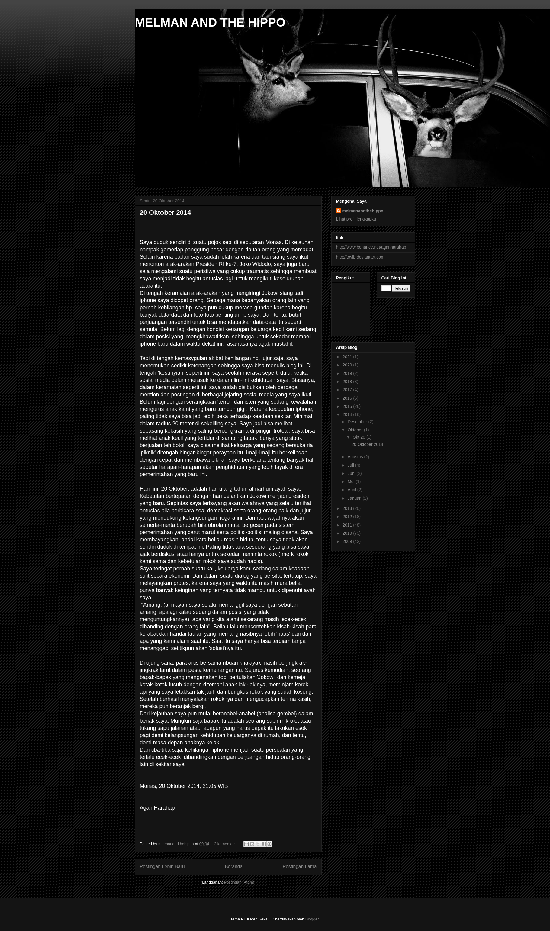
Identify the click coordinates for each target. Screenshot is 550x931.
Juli (351, 465)
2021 (348, 356)
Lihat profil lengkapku (356, 219)
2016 (348, 398)
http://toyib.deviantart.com (360, 257)
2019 (348, 373)
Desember (358, 421)
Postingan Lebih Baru (162, 866)
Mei (351, 481)
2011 (348, 525)
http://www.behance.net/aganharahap (371, 247)
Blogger (312, 919)
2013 (348, 508)
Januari (355, 498)
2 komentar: (225, 844)
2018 (348, 381)
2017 (348, 389)
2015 (348, 406)
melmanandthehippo (363, 210)
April (352, 489)
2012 (348, 516)
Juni (352, 473)
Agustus (356, 456)
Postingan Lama (300, 866)
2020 (348, 364)
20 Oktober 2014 (165, 212)
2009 (348, 541)
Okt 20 (359, 437)
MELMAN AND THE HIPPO (210, 22)
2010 (348, 533)
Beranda (234, 866)
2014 (348, 414)
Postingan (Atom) (239, 882)
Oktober (356, 429)
